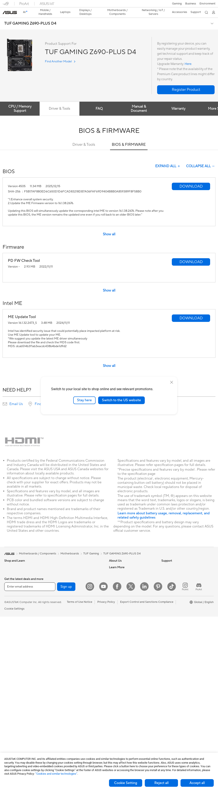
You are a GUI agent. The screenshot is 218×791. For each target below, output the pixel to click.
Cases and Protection (69, 706)
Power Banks (64, 725)
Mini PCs (9, 675)
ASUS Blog (168, 617)
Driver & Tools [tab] (60, 101)
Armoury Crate (170, 623)
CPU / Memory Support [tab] (20, 101)
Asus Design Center (173, 591)
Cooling (9, 726)
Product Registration (122, 630)
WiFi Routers (64, 604)
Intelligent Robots (67, 636)
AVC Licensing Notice (175, 611)
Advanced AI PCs (172, 585)
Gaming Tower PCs (16, 662)
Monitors (10, 636)
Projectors (10, 643)
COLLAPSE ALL (200, 159)
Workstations (12, 681)
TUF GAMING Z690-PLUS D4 (30, 16)
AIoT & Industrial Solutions (72, 642)
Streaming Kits (65, 694)
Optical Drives (13, 739)
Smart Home (64, 661)
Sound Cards (64, 579)
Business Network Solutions (73, 630)
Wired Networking (67, 623)
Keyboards (63, 674)
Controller (62, 732)
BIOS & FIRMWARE (129, 137)
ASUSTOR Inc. (118, 591)
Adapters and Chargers (70, 713)
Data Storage (64, 559)
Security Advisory (120, 649)
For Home (10, 592)
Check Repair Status (122, 617)
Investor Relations (120, 579)
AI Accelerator (65, 572)
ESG (164, 559)
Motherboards (13, 707)
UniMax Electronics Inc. (124, 604)
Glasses (9, 694)
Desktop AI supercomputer (73, 649)
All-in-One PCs (13, 649)
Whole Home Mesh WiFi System (76, 611)
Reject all (161, 783)
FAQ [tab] (100, 101)
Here (188, 57)
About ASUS (117, 559)
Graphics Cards (14, 713)
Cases (8, 719)
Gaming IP (62, 744)
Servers (60, 655)
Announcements (119, 572)
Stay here (84, 400)
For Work (10, 598)
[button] (6, 5)
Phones (9, 566)
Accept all (197, 783)
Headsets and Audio (68, 687)
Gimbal (60, 738)
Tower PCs (11, 656)
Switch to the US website (121, 400)
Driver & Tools (83, 137)
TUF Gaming (91, 546)
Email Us (16, 396)
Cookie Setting (125, 783)
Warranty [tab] (180, 101)
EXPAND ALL (168, 159)
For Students (12, 611)
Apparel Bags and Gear (70, 700)
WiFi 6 (60, 598)
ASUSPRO (168, 598)
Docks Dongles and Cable (72, 719)
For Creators (12, 604)
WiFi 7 (60, 591)
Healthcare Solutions (17, 572)
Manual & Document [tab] (140, 101)
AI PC (165, 579)
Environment (169, 566)
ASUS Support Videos (123, 655)
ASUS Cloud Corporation (125, 598)
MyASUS (114, 661)
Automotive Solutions (175, 604)
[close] (171, 382)
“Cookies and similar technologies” (56, 773)
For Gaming (11, 617)
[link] (109, 5)
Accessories (11, 579)
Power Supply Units (16, 732)
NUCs (8, 668)
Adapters (61, 617)
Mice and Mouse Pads (69, 681)
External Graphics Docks (71, 566)
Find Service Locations (123, 623)
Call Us (113, 642)
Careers (114, 566)
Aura (164, 630)
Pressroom (116, 585)
